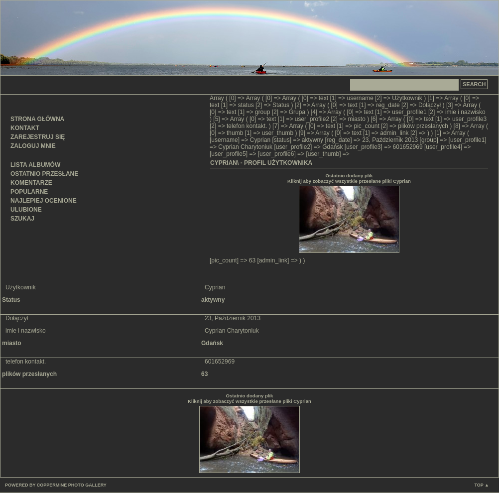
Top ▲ (481, 485)
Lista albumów (35, 164)
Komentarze (31, 182)
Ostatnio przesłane (44, 173)
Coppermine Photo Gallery (72, 485)
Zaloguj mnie (33, 145)
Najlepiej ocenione (43, 200)
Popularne (29, 191)
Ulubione (26, 209)
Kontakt (24, 127)
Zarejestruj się (37, 136)
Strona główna (37, 119)
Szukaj (22, 218)
